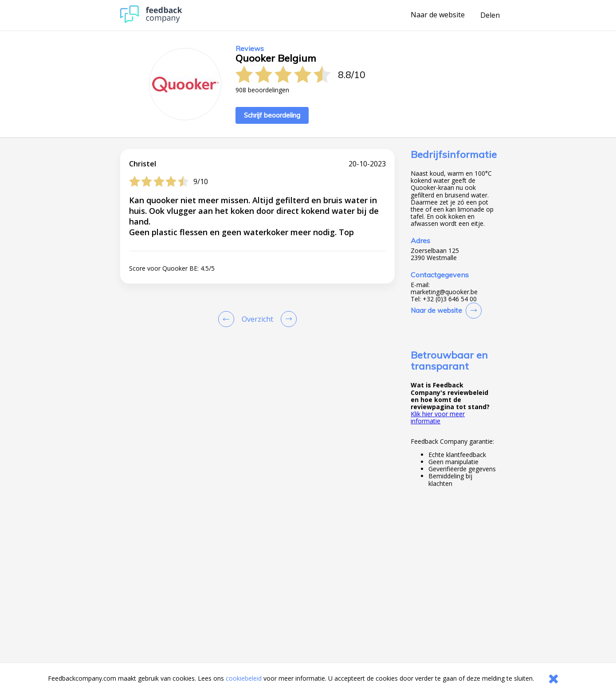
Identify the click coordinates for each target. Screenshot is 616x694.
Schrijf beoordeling (272, 115)
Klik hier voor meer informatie (438, 417)
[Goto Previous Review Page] (228, 319)
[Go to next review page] (287, 319)
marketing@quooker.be (444, 292)
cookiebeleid (244, 678)
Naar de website (438, 15)
